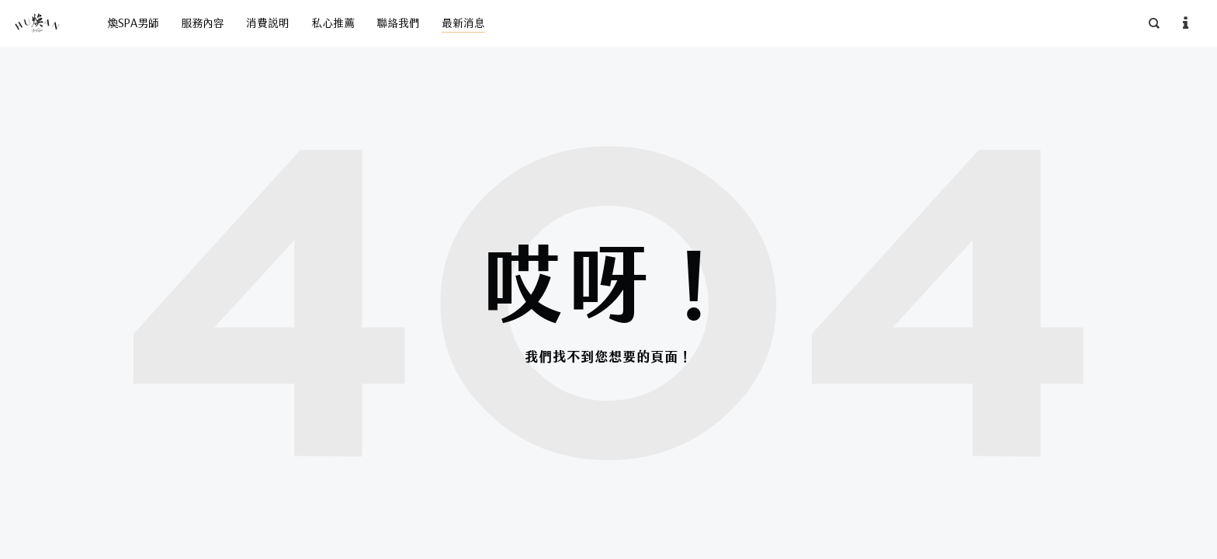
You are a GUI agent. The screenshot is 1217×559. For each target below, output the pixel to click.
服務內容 (202, 23)
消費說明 (268, 23)
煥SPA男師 (133, 23)
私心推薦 (333, 23)
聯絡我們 (398, 23)
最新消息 (463, 23)
